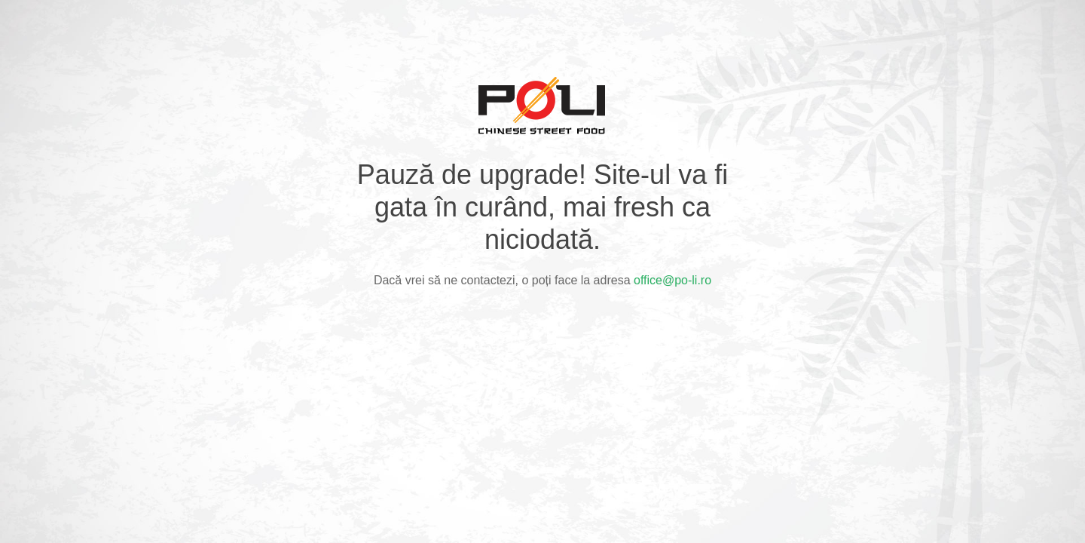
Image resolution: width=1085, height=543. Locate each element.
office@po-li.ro (672, 280)
